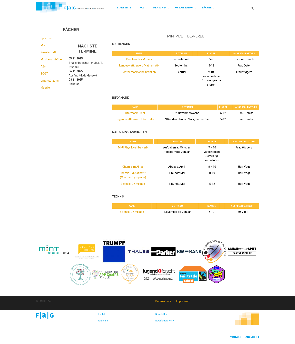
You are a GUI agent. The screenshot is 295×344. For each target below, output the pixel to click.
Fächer (207, 7)
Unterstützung (50, 80)
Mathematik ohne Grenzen (139, 72)
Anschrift (103, 320)
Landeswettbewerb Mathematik (139, 65)
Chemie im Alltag (133, 166)
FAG (142, 7)
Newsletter (161, 314)
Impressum (183, 301)
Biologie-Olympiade (133, 183)
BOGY (44, 73)
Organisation (184, 7)
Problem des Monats (139, 59)
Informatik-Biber (135, 113)
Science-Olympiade (132, 211)
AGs (43, 66)
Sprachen (47, 38)
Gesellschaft (48, 52)
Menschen (160, 7)
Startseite (124, 7)
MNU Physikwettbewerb (133, 147)
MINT (44, 45)
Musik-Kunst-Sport (52, 59)
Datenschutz (163, 301)
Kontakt (102, 314)
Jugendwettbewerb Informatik (135, 119)
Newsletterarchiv (164, 320)
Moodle (45, 87)
